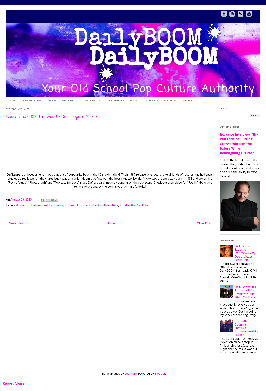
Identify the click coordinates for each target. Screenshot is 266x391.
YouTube (142, 205)
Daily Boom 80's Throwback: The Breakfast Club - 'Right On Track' (245, 292)
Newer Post (16, 223)
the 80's (97, 205)
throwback (111, 205)
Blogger (159, 374)
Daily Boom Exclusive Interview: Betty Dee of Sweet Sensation (245, 253)
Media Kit (187, 100)
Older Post (204, 223)
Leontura (130, 374)
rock (88, 205)
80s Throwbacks (70, 100)
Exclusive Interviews (31, 100)
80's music (23, 205)
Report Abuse (13, 383)
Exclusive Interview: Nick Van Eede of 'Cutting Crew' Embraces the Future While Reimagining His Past (239, 143)
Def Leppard (39, 205)
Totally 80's (127, 205)
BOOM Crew (170, 100)
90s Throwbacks (92, 100)
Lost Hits (134, 100)
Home (12, 100)
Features (51, 100)
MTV (80, 205)
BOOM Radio (151, 100)
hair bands (56, 205)
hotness (70, 205)
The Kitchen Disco (115, 100)
